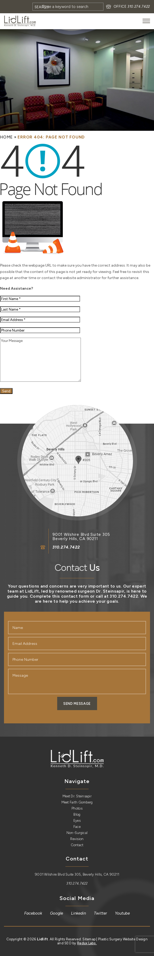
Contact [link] (77, 845)
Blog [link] (76, 814)
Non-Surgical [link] (77, 833)
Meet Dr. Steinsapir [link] (77, 796)
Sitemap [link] (88, 939)
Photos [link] (77, 808)
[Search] (67, 7)
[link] (20, 21)
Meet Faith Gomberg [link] (77, 802)
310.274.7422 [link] (138, 6)
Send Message (77, 704)
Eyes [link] (77, 821)
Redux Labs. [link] (87, 943)
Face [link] (77, 827)
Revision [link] (77, 839)
